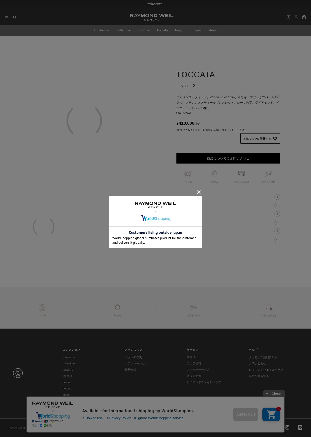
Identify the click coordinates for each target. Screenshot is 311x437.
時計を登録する (259, 376)
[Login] (296, 17)
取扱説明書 (194, 376)
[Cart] (304, 17)
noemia (196, 30)
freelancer (102, 30)
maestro (144, 30)
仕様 (179, 205)
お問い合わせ (257, 363)
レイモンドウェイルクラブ (204, 382)
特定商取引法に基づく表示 (131, 428)
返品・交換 (184, 231)
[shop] (288, 17)
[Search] (15, 17)
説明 (179, 197)
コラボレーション (136, 363)
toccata (162, 30)
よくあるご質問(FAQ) (263, 357)
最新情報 (130, 369)
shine (213, 30)
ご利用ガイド (68, 428)
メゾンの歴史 (133, 357)
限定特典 (182, 239)
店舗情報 (192, 357)
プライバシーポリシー (97, 428)
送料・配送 (184, 222)
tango (179, 30)
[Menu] (6, 17)
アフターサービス (198, 369)
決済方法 (182, 214)
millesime (124, 30)
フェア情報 (194, 363)
